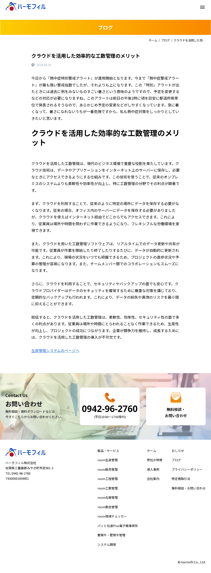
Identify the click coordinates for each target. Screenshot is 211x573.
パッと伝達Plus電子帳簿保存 (117, 524)
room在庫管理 (107, 497)
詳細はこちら (110, 406)
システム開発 (107, 542)
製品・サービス (108, 453)
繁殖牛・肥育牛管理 (111, 533)
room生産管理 (107, 462)
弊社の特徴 (154, 462)
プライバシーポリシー (187, 471)
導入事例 (153, 471)
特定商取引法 (181, 480)
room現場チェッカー (112, 515)
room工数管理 (107, 489)
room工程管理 (107, 480)
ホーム (153, 40)
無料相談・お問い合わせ (189, 489)
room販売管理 (107, 471)
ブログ (165, 40)
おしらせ (178, 453)
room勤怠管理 (107, 507)
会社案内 (153, 480)
